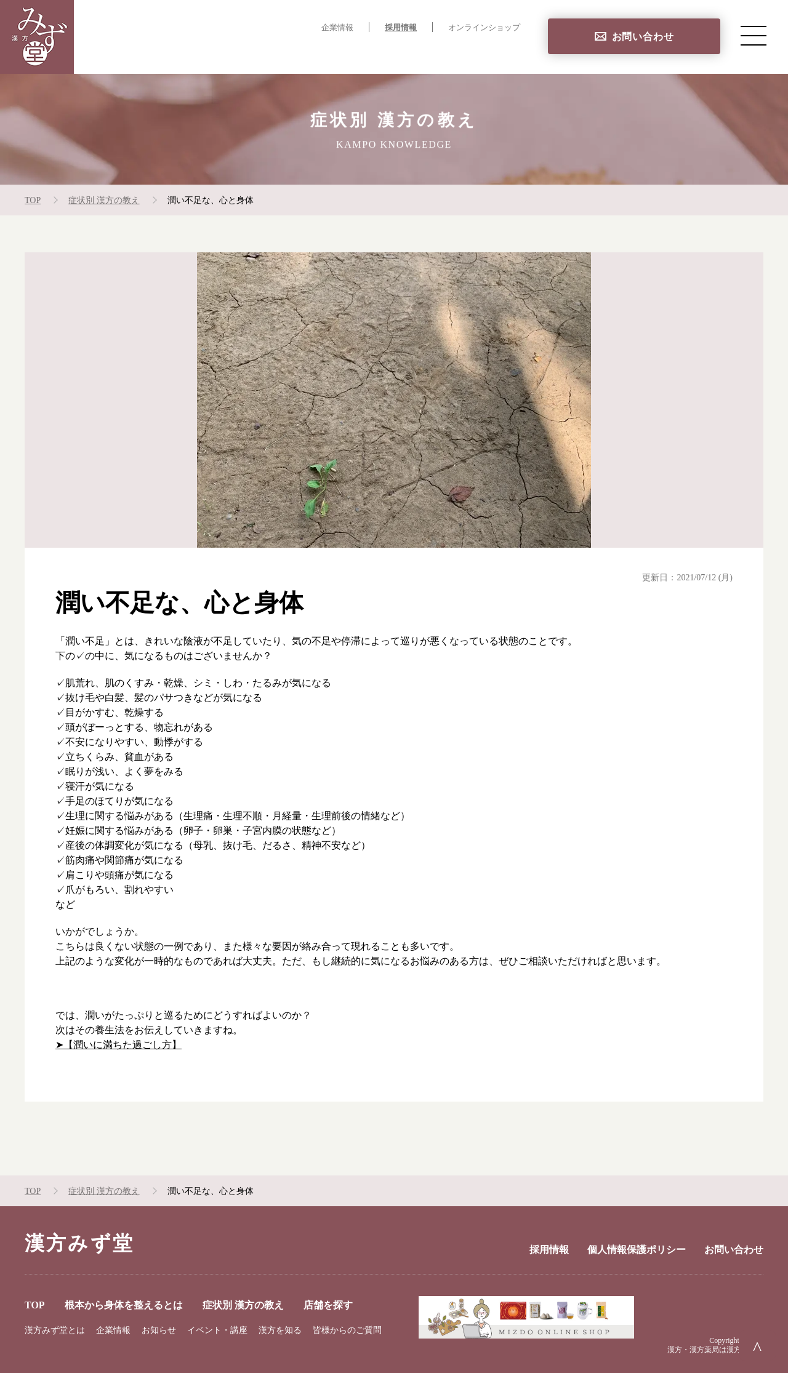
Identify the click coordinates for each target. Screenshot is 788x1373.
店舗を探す (495, 52)
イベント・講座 (217, 1330)
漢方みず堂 (79, 1243)
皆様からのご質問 (347, 1330)
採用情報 (401, 27)
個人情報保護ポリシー (636, 1249)
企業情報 (337, 27)
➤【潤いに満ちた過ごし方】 (118, 1044)
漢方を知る (280, 1330)
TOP (196, 52)
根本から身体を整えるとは (287, 52)
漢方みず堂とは (55, 1330)
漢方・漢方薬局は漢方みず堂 (715, 1349)
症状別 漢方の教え (409, 52)
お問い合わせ (643, 36)
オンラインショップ (484, 27)
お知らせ (159, 1330)
